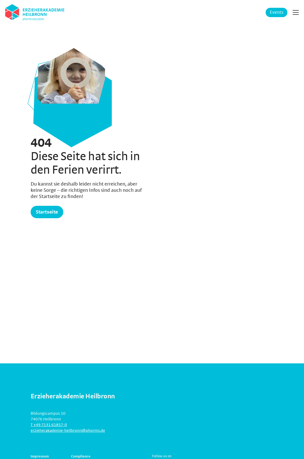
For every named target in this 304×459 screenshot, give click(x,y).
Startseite (47, 212)
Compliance (81, 456)
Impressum (40, 456)
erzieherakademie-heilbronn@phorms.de (68, 430)
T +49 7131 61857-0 (49, 425)
